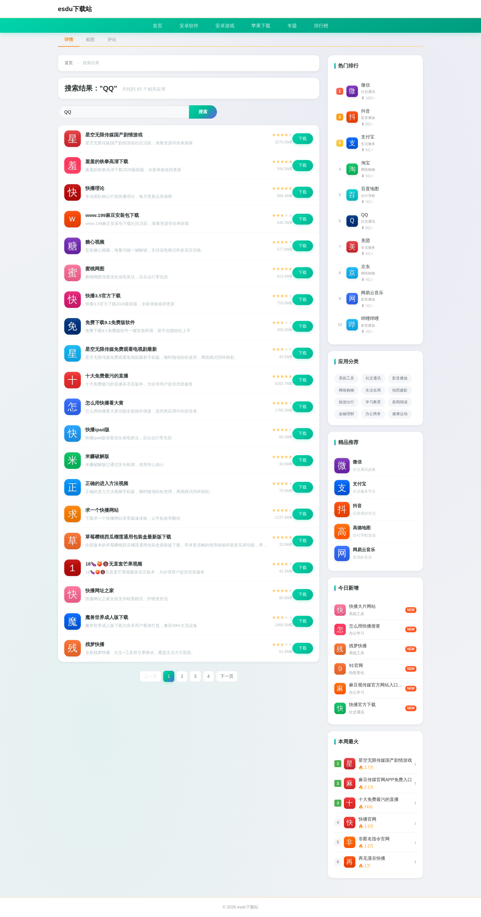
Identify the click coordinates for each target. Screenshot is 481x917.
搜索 (203, 111)
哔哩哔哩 (370, 318)
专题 (293, 25)
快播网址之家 (100, 594)
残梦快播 (95, 648)
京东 (365, 266)
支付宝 (367, 136)
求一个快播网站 (102, 513)
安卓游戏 (224, 25)
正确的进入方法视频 (107, 486)
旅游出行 (346, 402)
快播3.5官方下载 (103, 297)
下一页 (227, 680)
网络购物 (346, 390)
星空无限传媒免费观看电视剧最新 (121, 351)
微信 (365, 84)
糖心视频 (95, 243)
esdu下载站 (75, 8)
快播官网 (367, 819)
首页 (155, 25)
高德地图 (362, 527)
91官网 (356, 665)
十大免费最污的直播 (107, 378)
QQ (364, 214)
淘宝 (365, 162)
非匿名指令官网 (374, 838)
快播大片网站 (362, 606)
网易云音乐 (372, 292)
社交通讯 (373, 378)
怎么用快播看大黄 (105, 405)
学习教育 (373, 402)
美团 (365, 240)
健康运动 (400, 414)
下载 (302, 138)
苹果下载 (261, 25)
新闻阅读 (400, 402)
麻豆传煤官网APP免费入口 (385, 779)
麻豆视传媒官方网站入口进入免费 (377, 684)
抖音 (365, 111)
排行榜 (323, 25)
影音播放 (400, 378)
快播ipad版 (98, 432)
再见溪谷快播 (372, 858)
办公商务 (373, 414)
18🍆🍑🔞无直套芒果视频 (114, 567)
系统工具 (346, 378)
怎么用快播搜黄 (364, 626)
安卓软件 (187, 25)
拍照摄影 (400, 390)
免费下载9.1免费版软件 (110, 324)
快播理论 (95, 188)
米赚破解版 (97, 459)
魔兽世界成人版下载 (107, 621)
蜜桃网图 (95, 270)
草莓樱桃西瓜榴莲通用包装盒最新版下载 (128, 540)
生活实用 (373, 390)
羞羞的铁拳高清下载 (107, 161)
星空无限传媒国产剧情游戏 (114, 134)
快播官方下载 (362, 704)
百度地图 (370, 188)
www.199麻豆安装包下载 (112, 216)
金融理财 (346, 414)
